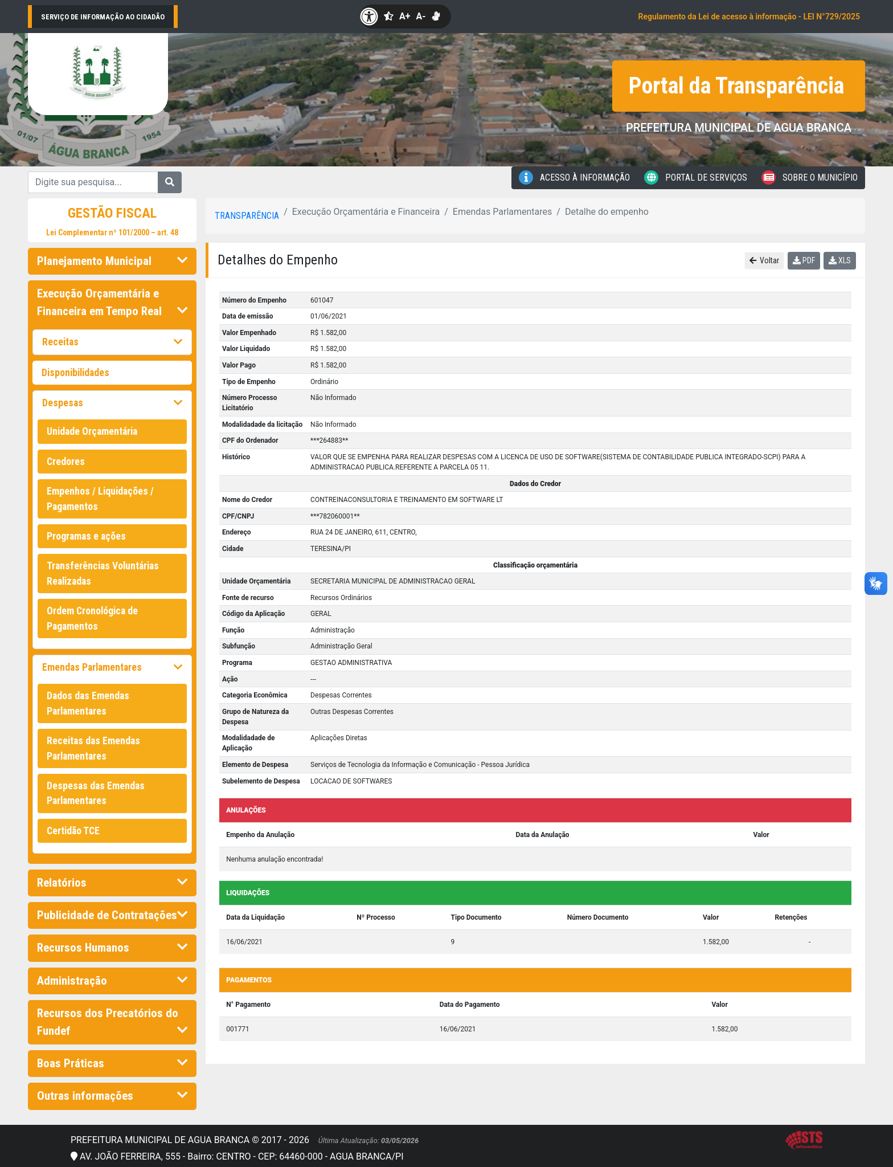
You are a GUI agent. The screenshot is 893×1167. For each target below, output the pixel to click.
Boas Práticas (112, 1063)
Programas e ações (86, 536)
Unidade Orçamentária (92, 431)
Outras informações (112, 1096)
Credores (66, 461)
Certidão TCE (73, 831)
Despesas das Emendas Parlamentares (96, 793)
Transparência (247, 215)
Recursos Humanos (112, 947)
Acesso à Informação (574, 177)
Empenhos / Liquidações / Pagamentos (100, 498)
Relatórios (112, 882)
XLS (840, 260)
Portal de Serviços (695, 177)
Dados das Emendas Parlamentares (88, 703)
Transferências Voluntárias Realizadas (103, 573)
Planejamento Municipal (112, 261)
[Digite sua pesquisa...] (93, 182)
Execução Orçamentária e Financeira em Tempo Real (112, 302)
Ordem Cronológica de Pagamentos (92, 618)
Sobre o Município (809, 177)
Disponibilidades (75, 372)
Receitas (112, 342)
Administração (112, 981)
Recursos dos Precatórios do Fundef (112, 1022)
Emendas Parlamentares (112, 667)
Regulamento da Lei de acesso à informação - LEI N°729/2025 (749, 16)
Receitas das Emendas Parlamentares (93, 748)
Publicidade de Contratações (112, 915)
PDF (804, 260)
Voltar (764, 260)
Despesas (112, 403)
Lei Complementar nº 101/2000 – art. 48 (112, 232)
